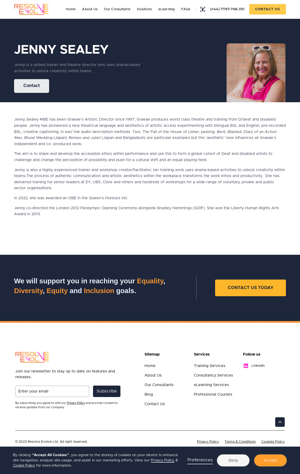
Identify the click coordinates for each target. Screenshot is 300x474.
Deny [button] (233, 460)
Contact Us (267, 9)
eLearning (166, 9)
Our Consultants (117, 9)
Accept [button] (270, 460)
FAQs (186, 9)
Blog (149, 394)
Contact (31, 86)
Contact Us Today (250, 288)
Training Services (209, 366)
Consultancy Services (213, 375)
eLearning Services (211, 385)
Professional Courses (213, 394)
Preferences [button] (200, 460)
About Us (90, 9)
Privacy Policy (208, 441)
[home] (31, 9)
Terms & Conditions (240, 441)
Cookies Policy (273, 441)
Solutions (144, 9)
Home (71, 9)
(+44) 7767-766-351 (227, 9)
